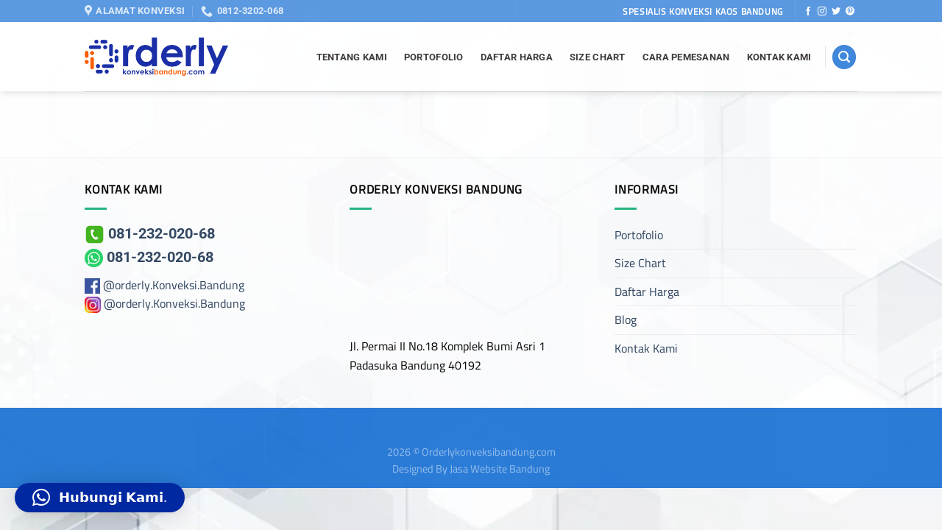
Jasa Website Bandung (500, 468)
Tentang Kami (351, 57)
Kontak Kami (779, 57)
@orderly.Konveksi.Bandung (173, 285)
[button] (100, 497)
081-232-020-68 (150, 233)
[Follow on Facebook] (808, 12)
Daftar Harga (517, 57)
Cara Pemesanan (686, 57)
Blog (626, 319)
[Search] (844, 57)
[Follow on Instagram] (822, 12)
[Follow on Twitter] (836, 12)
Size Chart (598, 57)
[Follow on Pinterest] (850, 12)
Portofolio (434, 57)
